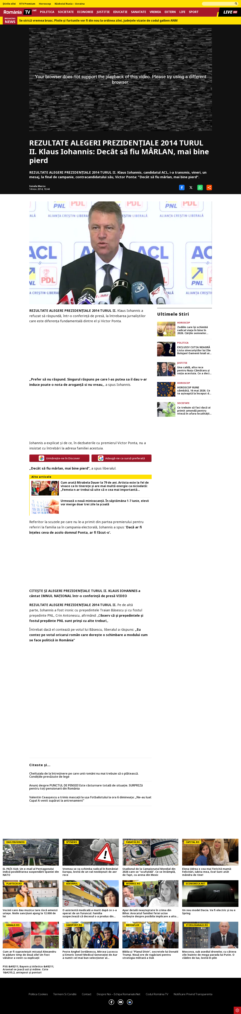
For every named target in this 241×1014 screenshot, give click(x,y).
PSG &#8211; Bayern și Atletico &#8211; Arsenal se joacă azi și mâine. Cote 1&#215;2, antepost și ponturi (28, 969)
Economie (85, 12)
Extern (170, 12)
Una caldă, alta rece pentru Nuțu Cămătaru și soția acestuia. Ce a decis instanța (194, 370)
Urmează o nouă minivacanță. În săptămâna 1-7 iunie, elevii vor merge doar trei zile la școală (105, 502)
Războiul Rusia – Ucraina (70, 3)
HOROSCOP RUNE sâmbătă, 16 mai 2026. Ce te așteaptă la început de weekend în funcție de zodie (194, 390)
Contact (86, 994)
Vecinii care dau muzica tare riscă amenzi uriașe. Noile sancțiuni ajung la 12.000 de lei (30, 913)
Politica (47, 12)
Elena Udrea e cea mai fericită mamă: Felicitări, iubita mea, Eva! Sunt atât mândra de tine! (206, 872)
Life (182, 12)
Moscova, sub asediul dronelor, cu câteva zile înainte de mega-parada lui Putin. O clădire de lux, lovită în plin (209, 954)
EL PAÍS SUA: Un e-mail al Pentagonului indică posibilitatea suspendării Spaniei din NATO (31, 872)
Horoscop (45, 3)
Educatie (120, 12)
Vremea (155, 12)
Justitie (103, 12)
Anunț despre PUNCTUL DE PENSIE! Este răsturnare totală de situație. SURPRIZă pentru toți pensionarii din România (86, 787)
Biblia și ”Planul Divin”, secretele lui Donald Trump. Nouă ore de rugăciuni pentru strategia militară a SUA (150, 954)
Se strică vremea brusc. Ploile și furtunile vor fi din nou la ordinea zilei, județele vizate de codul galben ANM (98, 20)
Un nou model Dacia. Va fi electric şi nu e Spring (209, 912)
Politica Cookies (38, 994)
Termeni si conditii (64, 994)
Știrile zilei (9, 3)
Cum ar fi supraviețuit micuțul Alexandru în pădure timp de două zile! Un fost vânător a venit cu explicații (29, 954)
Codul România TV (157, 994)
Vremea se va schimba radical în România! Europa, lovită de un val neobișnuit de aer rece (90, 872)
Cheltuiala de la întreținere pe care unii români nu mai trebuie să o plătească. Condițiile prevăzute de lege (83, 775)
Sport (194, 12)
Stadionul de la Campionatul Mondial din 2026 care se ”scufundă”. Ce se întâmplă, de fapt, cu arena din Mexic (149, 872)
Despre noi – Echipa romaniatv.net (118, 994)
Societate (66, 12)
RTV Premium (27, 3)
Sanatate (138, 12)
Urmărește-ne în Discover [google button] (59, 458)
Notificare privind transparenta (193, 994)
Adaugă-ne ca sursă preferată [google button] (121, 458)
